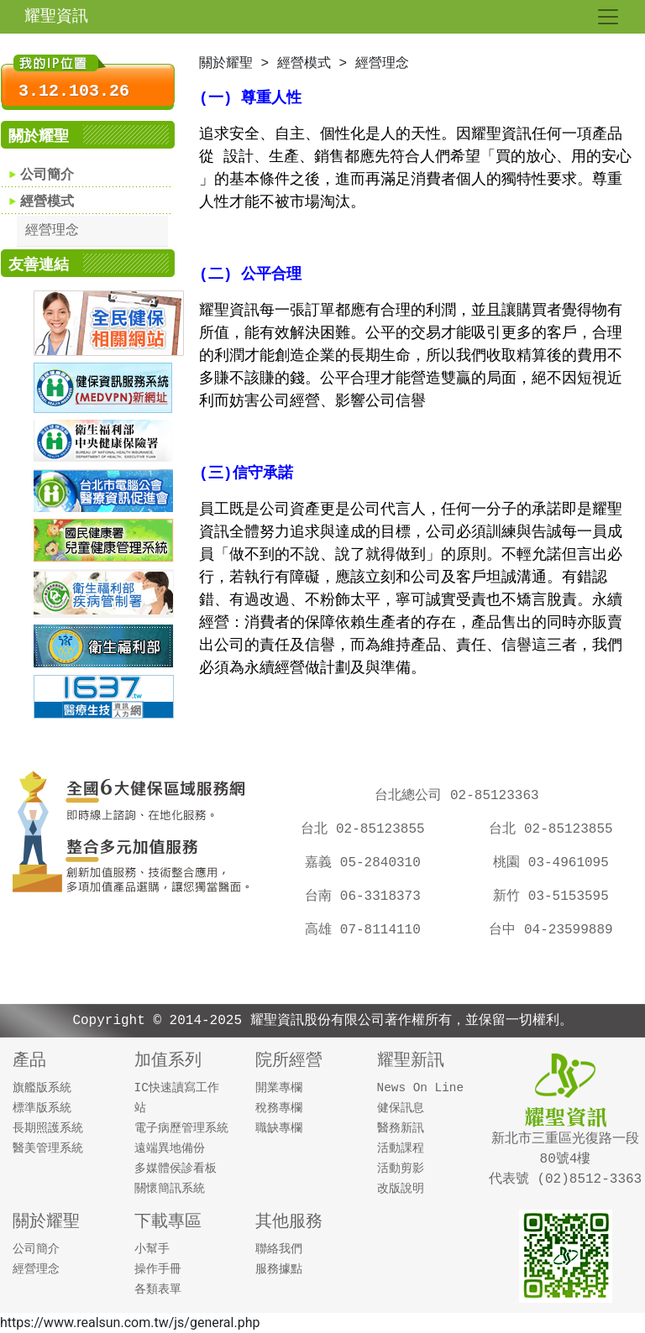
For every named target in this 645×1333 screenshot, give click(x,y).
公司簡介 (47, 175)
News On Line (420, 1088)
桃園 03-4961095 (557, 862)
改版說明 (400, 1188)
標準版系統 (42, 1108)
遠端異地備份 (169, 1148)
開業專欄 (278, 1088)
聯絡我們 (278, 1249)
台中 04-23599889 (550, 930)
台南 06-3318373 (369, 896)
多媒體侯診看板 (175, 1168)
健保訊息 (400, 1108)
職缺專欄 (278, 1128)
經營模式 (47, 202)
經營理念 (52, 230)
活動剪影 (400, 1168)
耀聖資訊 (56, 17)
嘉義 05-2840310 (369, 862)
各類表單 (157, 1289)
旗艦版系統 (42, 1088)
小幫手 (152, 1249)
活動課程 (400, 1148)
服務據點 (278, 1269)
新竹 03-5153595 (557, 896)
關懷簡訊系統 (169, 1188)
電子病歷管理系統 (181, 1128)
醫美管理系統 (48, 1148)
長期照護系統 (48, 1128)
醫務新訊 (400, 1128)
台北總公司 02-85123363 (456, 795)
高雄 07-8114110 (369, 930)
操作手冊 (157, 1269)
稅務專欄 (278, 1108)
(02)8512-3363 (585, 1179)
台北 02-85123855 (362, 829)
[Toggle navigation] (608, 17)
